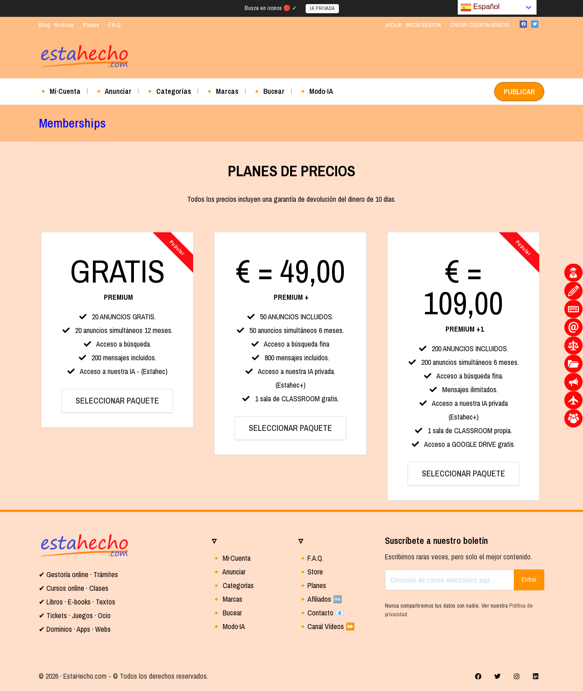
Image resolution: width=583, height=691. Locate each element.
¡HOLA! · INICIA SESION (413, 25)
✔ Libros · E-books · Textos (77, 602)
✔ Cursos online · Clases (73, 588)
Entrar (529, 579)
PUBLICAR (519, 92)
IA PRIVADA (322, 8)
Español (480, 7)
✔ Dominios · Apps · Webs (75, 629)
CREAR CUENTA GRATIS (479, 25)
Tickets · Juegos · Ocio (78, 615)
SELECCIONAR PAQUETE (117, 400)
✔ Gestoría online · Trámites (78, 574)
